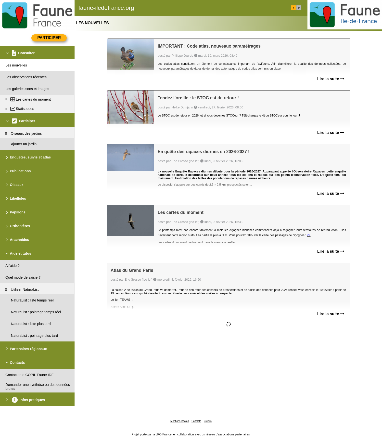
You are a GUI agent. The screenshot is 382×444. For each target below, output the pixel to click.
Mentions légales (179, 421)
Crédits (208, 421)
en (299, 8)
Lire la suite (330, 78)
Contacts (196, 421)
